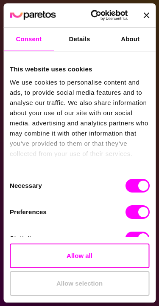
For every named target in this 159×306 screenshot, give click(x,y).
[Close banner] (146, 15)
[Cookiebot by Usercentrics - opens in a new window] (95, 15)
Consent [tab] (29, 38)
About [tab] (130, 38)
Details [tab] (79, 38)
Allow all (79, 255)
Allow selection (79, 283)
